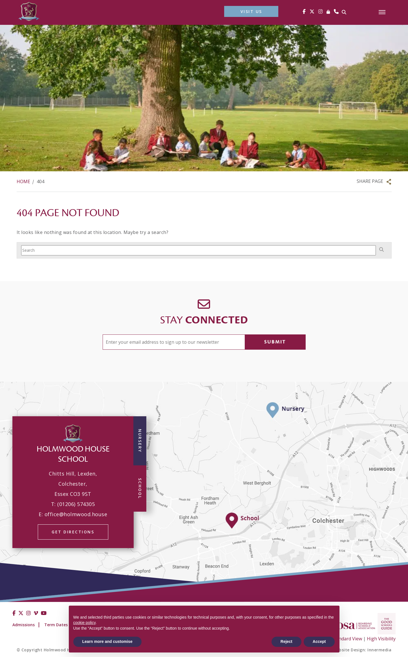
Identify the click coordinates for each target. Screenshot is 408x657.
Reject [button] (286, 641)
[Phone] (336, 11)
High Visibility (381, 639)
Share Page (370, 181)
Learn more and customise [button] (107, 641)
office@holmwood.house (76, 514)
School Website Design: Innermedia (355, 649)
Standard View (347, 639)
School (140, 488)
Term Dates (56, 624)
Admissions (23, 624)
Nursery (140, 441)
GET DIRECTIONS (73, 532)
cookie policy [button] (84, 622)
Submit (275, 342)
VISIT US (251, 11)
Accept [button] (319, 641)
